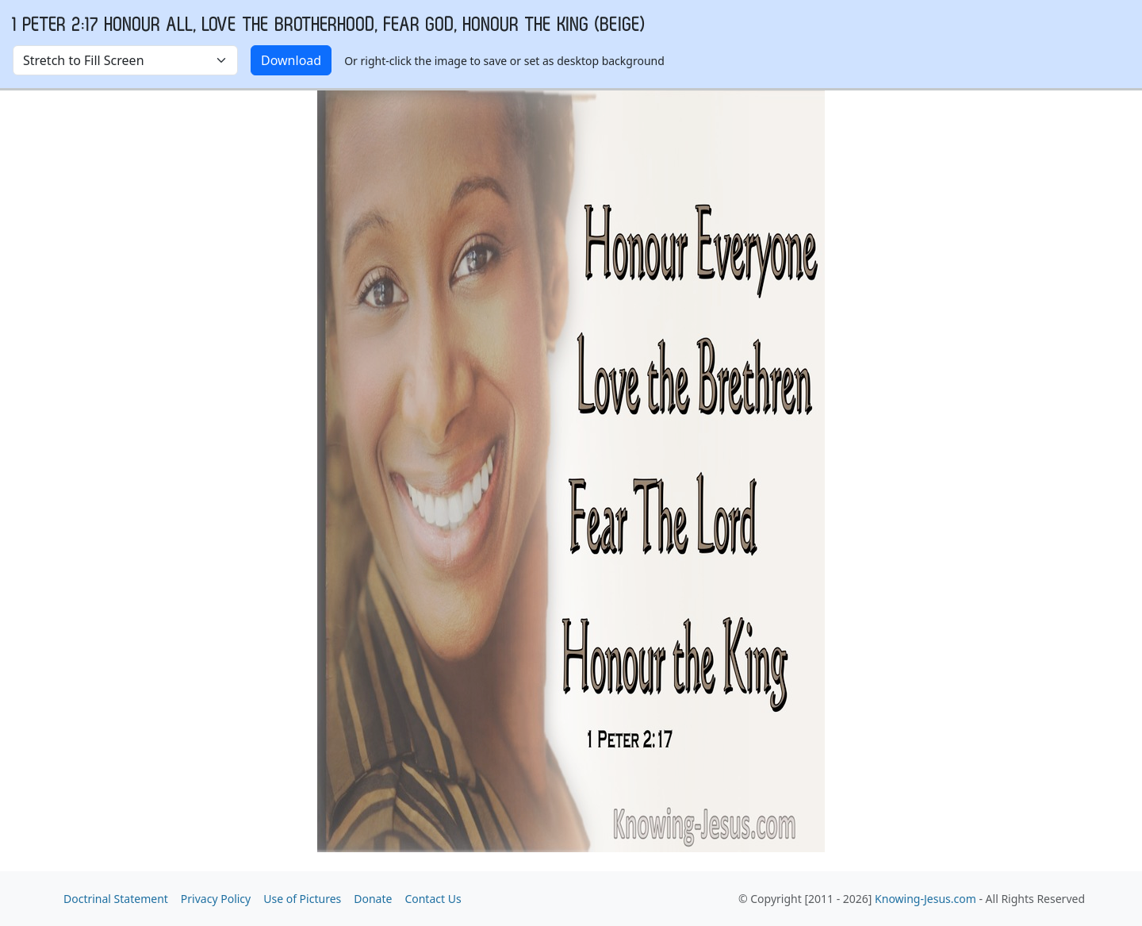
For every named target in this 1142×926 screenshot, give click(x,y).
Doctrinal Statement (115, 898)
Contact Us (432, 898)
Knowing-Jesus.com (925, 898)
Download (291, 60)
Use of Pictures (302, 898)
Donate (373, 898)
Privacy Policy (216, 898)
